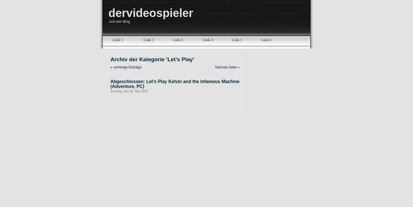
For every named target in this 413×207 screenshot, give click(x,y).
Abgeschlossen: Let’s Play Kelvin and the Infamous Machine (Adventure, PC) (174, 84)
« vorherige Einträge (125, 67)
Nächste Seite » (227, 67)
